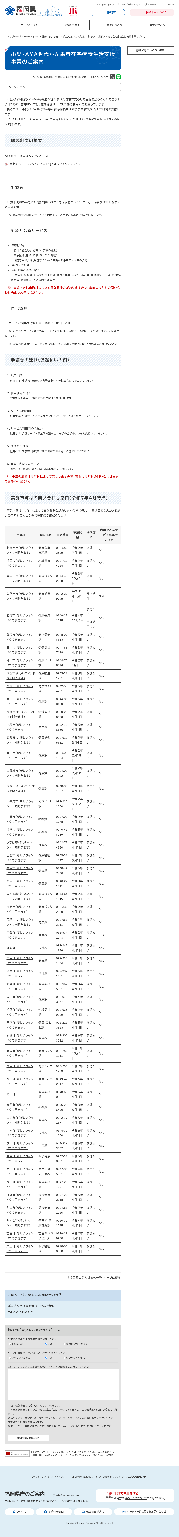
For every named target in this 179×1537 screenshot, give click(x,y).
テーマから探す (31, 36)
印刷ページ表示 (99, 76)
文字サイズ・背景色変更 (129, 4)
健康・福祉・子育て (51, 36)
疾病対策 (68, 36)
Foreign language (105, 4)
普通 (50, 1344)
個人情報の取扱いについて (85, 1476)
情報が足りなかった (77, 1344)
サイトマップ (60, 1476)
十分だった (17, 1344)
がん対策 (80, 36)
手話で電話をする (126, 1493)
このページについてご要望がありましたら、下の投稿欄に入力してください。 (49, 1367)
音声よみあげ (149, 4)
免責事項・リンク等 (112, 1476)
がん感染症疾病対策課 (22, 1306)
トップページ (14, 36)
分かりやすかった (21, 1357)
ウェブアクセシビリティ (137, 1476)
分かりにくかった (75, 1357)
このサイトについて (40, 1476)
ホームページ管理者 (69, 1426)
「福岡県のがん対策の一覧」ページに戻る (94, 1277)
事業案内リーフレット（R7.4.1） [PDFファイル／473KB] (45, 164)
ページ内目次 (17, 86)
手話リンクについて (136, 1498)
